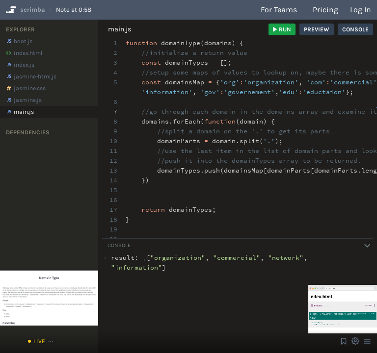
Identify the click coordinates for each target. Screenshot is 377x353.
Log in (360, 9)
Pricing (325, 9)
